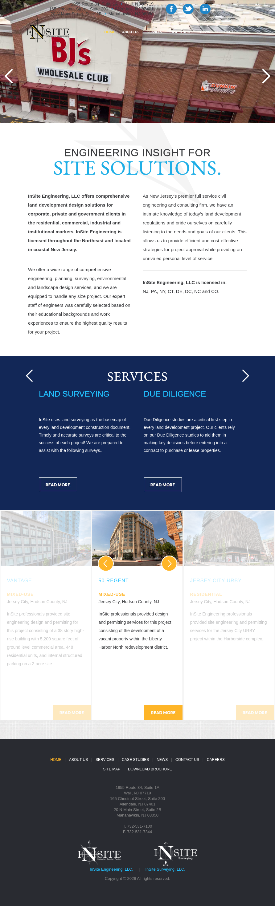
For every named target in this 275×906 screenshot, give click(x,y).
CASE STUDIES (181, 32)
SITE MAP (111, 769)
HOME (109, 32)
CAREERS (216, 760)
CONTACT (225, 32)
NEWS (205, 32)
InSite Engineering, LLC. (111, 869)
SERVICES (154, 32)
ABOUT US (130, 32)
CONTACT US (187, 760)
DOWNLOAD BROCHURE (150, 769)
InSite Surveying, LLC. (165, 869)
